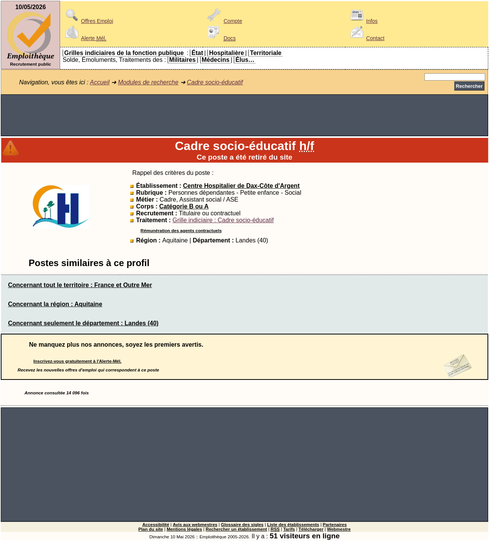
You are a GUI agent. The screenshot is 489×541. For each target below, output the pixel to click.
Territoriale (265, 53)
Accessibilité (155, 524)
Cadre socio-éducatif (215, 82)
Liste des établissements (293, 524)
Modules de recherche (148, 82)
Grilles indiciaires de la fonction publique (124, 53)
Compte (223, 21)
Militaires (182, 60)
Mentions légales (184, 529)
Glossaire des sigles (242, 524)
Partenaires (335, 524)
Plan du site (150, 529)
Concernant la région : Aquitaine (55, 304)
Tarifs (289, 529)
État (197, 53)
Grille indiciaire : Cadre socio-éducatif (223, 220)
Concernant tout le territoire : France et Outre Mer (80, 285)
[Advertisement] (244, 115)
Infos (362, 21)
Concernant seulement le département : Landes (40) (83, 323)
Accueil (100, 82)
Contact (366, 38)
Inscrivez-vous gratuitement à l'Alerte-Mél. (78, 361)
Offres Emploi (88, 21)
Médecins (216, 60)
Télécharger (310, 529)
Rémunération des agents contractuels (181, 230)
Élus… (244, 60)
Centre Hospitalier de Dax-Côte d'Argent (241, 185)
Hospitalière (226, 53)
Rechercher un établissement (236, 529)
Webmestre (339, 529)
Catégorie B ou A (184, 206)
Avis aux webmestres (195, 524)
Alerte (84, 38)
